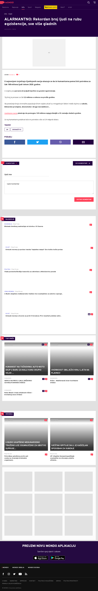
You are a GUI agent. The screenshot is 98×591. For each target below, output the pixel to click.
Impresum (23, 581)
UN (7, 130)
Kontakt (32, 581)
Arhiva (58, 581)
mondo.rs (12, 74)
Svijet (10, 14)
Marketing (13, 581)
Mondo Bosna (34, 567)
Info (5, 14)
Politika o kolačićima (45, 581)
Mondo (6, 567)
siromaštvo (16, 130)
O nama (4, 581)
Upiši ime (8, 175)
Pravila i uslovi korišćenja (11, 583)
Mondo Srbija (18, 567)
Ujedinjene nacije (10, 113)
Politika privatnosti (70, 581)
